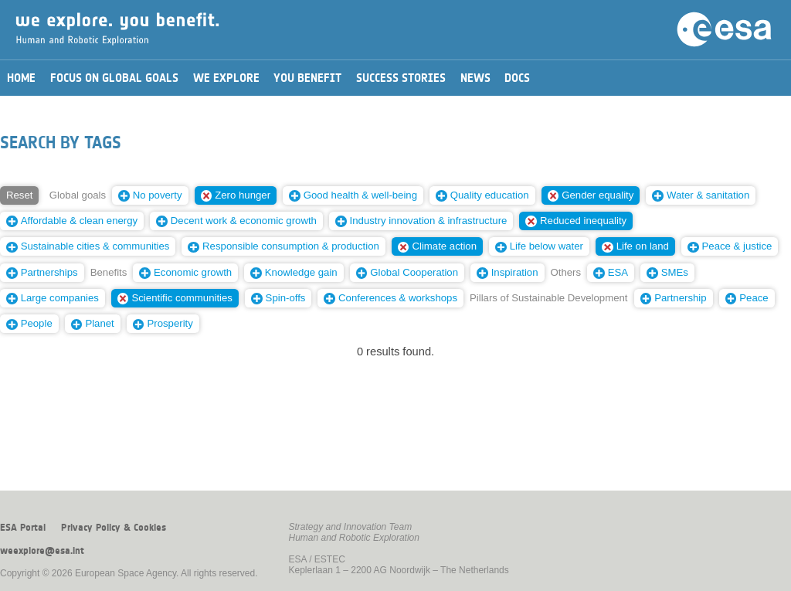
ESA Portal (23, 527)
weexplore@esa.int (42, 551)
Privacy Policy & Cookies (113, 527)
